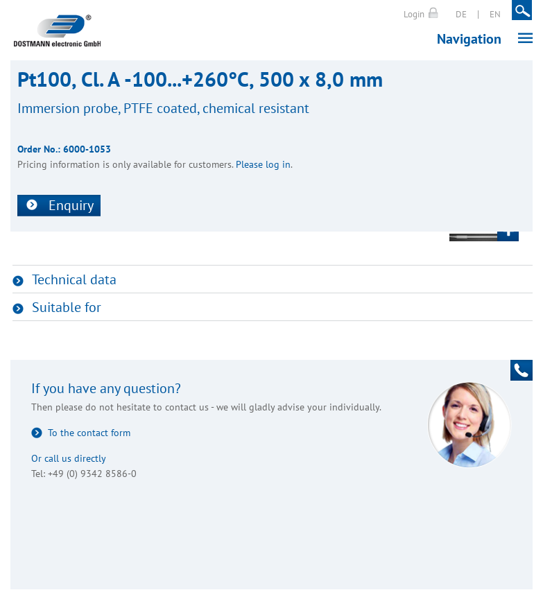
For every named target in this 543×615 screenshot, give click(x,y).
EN (495, 14)
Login (414, 14)
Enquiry (71, 205)
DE (461, 14)
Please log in (263, 164)
